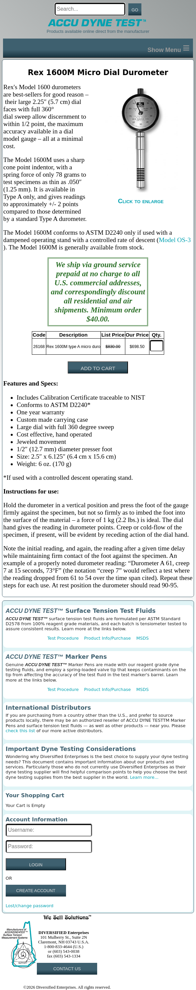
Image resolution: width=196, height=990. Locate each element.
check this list (20, 730)
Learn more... (144, 777)
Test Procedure (63, 638)
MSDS (142, 638)
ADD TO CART (98, 368)
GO (135, 9)
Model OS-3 (175, 239)
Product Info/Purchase (107, 638)
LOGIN (36, 864)
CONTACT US (67, 968)
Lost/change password (30, 905)
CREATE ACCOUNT (35, 890)
